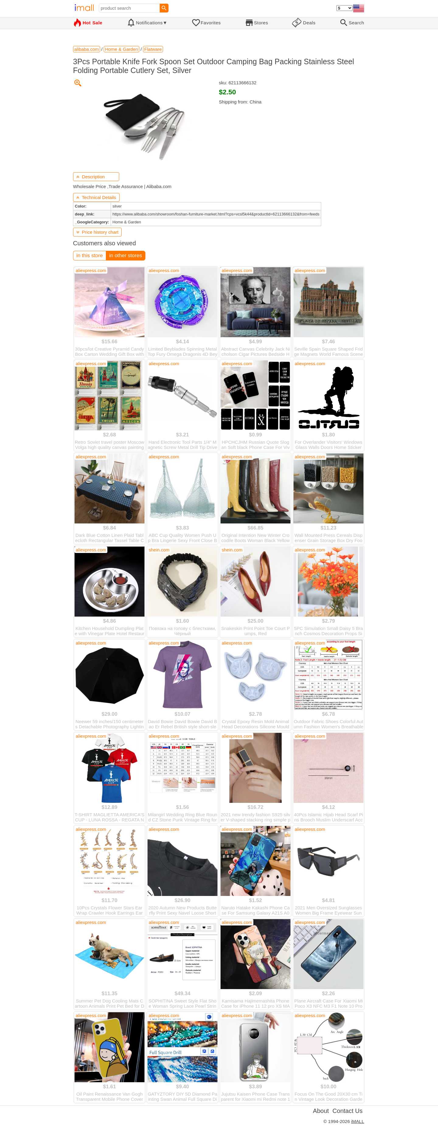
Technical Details (96, 197)
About (321, 1110)
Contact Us (347, 1110)
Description (90, 176)
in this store (89, 255)
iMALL (357, 1121)
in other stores (125, 255)
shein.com (159, 549)
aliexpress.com (91, 270)
